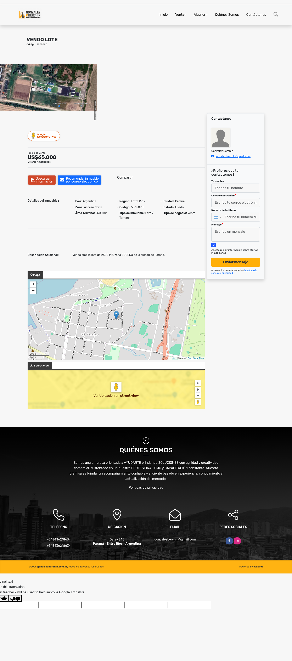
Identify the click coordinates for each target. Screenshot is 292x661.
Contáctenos (256, 15)
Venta (179, 15)
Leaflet (172, 358)
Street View (44, 136)
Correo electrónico (223, 195)
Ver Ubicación (105, 396)
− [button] (33, 291)
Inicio (163, 15)
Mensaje (217, 224)
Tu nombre (218, 181)
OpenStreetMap (195, 358)
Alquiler (200, 15)
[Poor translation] (15, 598)
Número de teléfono (224, 210)
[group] (48, 87)
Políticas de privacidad (146, 487)
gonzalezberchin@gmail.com (233, 156)
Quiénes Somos (227, 15)
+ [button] (33, 284)
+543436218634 (59, 539)
